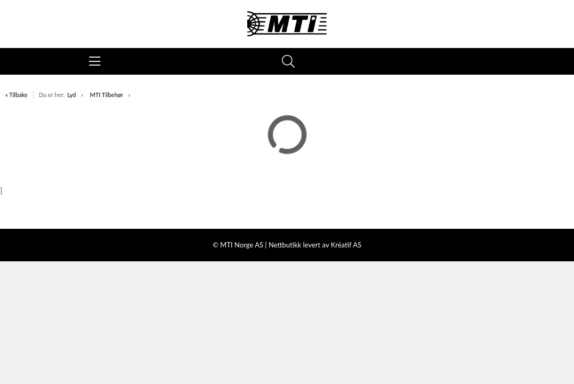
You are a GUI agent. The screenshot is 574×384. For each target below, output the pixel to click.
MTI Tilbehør (106, 94)
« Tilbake (16, 94)
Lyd (71, 94)
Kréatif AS (346, 245)
